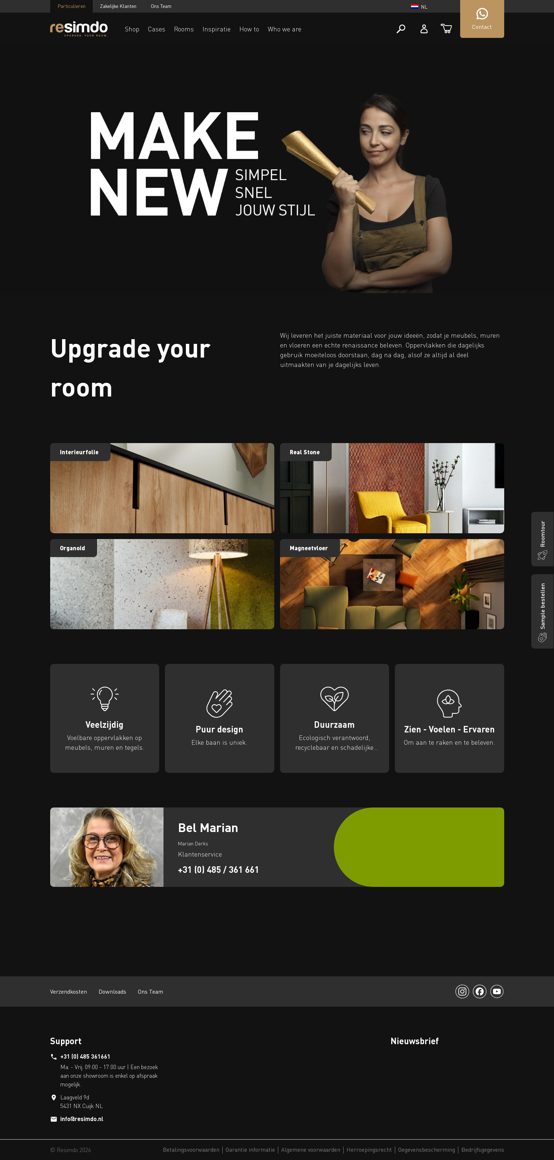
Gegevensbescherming (426, 1150)
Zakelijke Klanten (118, 6)
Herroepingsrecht (369, 1150)
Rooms (184, 29)
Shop (132, 29)
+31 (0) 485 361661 (85, 1056)
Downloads (112, 991)
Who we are (284, 29)
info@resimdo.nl (81, 1118)
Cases (156, 29)
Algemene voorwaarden (310, 1150)
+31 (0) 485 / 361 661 (218, 869)
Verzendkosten (68, 991)
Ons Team (161, 6)
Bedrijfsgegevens (482, 1150)
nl (419, 7)
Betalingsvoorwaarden (191, 1150)
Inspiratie (216, 29)
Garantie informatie (250, 1150)
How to (249, 29)
